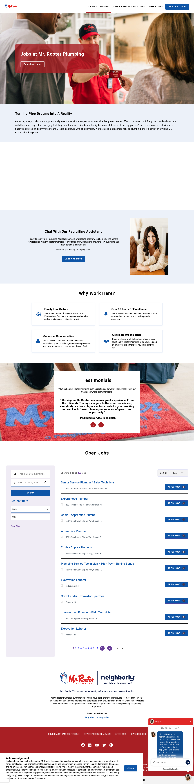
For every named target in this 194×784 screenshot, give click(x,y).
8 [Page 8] (91, 648)
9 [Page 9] (93, 648)
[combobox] (29, 482)
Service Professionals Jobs (129, 6)
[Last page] (109, 648)
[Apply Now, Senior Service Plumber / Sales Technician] (176, 487)
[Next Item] (101, 424)
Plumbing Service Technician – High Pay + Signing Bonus (97, 563)
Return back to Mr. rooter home (64, 734)
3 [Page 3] (78, 648)
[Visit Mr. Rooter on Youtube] (96, 746)
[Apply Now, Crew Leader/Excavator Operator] (176, 601)
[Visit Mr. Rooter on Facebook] (83, 746)
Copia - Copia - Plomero (76, 547)
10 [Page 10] (96, 648)
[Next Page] (102, 648)
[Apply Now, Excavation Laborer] (176, 584)
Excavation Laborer (73, 580)
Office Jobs (156, 6)
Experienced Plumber (74, 498)
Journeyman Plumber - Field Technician (86, 612)
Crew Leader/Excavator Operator (82, 596)
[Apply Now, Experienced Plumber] (176, 503)
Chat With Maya (73, 259)
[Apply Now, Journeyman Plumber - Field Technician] (176, 617)
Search (30, 493)
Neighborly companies (97, 717)
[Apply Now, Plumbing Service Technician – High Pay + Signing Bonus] (176, 568)
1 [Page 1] (73, 648)
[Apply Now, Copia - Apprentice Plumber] (176, 519)
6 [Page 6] (86, 648)
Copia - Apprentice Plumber (79, 515)
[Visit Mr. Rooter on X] (104, 746)
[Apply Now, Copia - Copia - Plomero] (176, 552)
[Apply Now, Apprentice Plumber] (176, 536)
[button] (45, 482)
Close (130, 768)
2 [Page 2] (76, 648)
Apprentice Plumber (74, 531)
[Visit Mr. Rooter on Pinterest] (111, 746)
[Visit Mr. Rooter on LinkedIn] (90, 746)
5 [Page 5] (83, 648)
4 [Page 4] (81, 648)
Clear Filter (16, 526)
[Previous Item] (93, 424)
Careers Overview (98, 6)
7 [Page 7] (88, 648)
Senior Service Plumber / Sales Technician (88, 482)
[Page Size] (118, 648)
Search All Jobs (177, 6)
